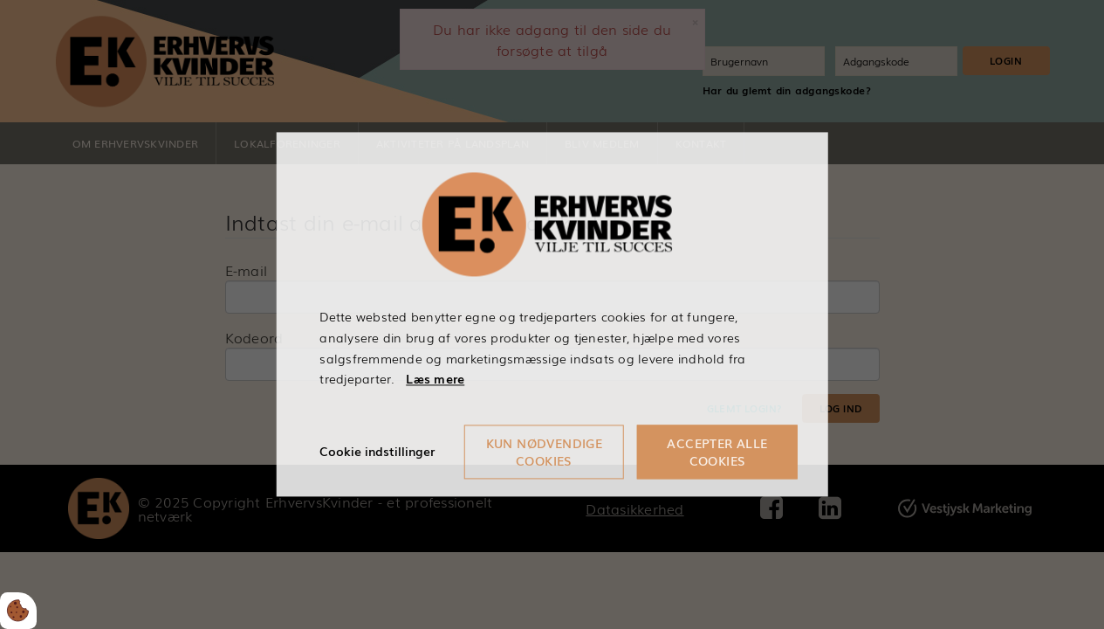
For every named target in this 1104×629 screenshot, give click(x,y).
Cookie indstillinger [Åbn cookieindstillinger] (377, 451)
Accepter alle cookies (717, 452)
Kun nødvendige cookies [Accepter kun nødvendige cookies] (544, 452)
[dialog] (552, 314)
